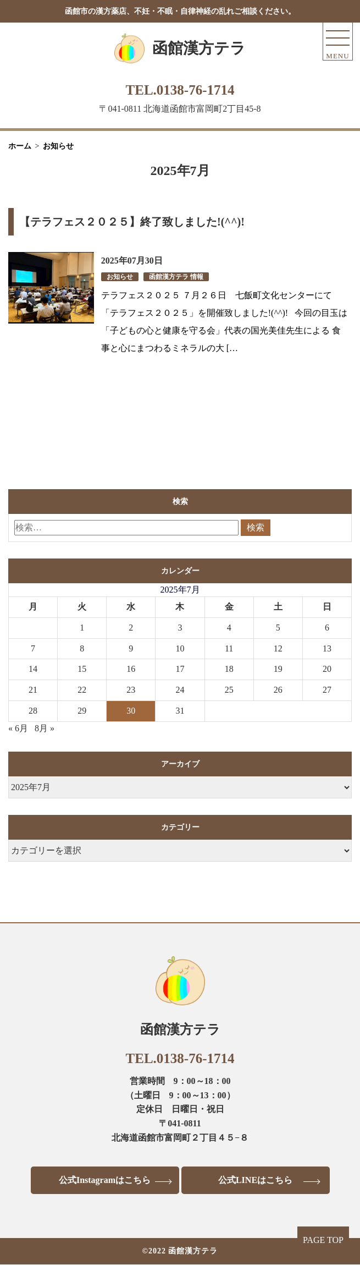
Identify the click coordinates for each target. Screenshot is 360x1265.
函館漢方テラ (199, 48)
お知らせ (120, 277)
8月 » (44, 728)
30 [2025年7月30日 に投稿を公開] (130, 710)
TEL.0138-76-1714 (180, 90)
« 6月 (18, 728)
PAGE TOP (323, 1240)
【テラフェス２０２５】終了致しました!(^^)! (132, 222)
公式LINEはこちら (255, 1180)
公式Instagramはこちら (105, 1180)
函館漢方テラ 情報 (176, 277)
